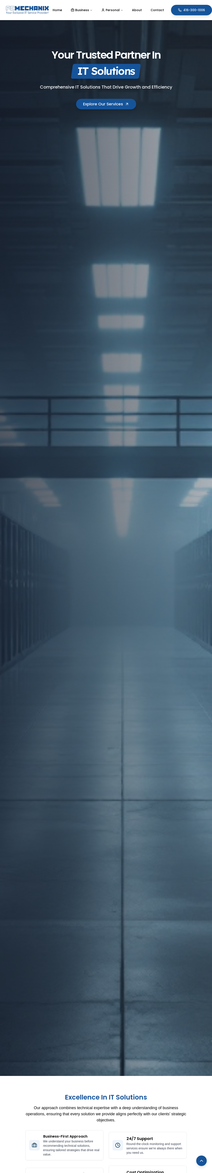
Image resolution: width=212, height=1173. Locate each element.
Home (57, 10)
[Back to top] (201, 1161)
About (137, 10)
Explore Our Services (106, 104)
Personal (112, 10)
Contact (157, 10)
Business (82, 10)
